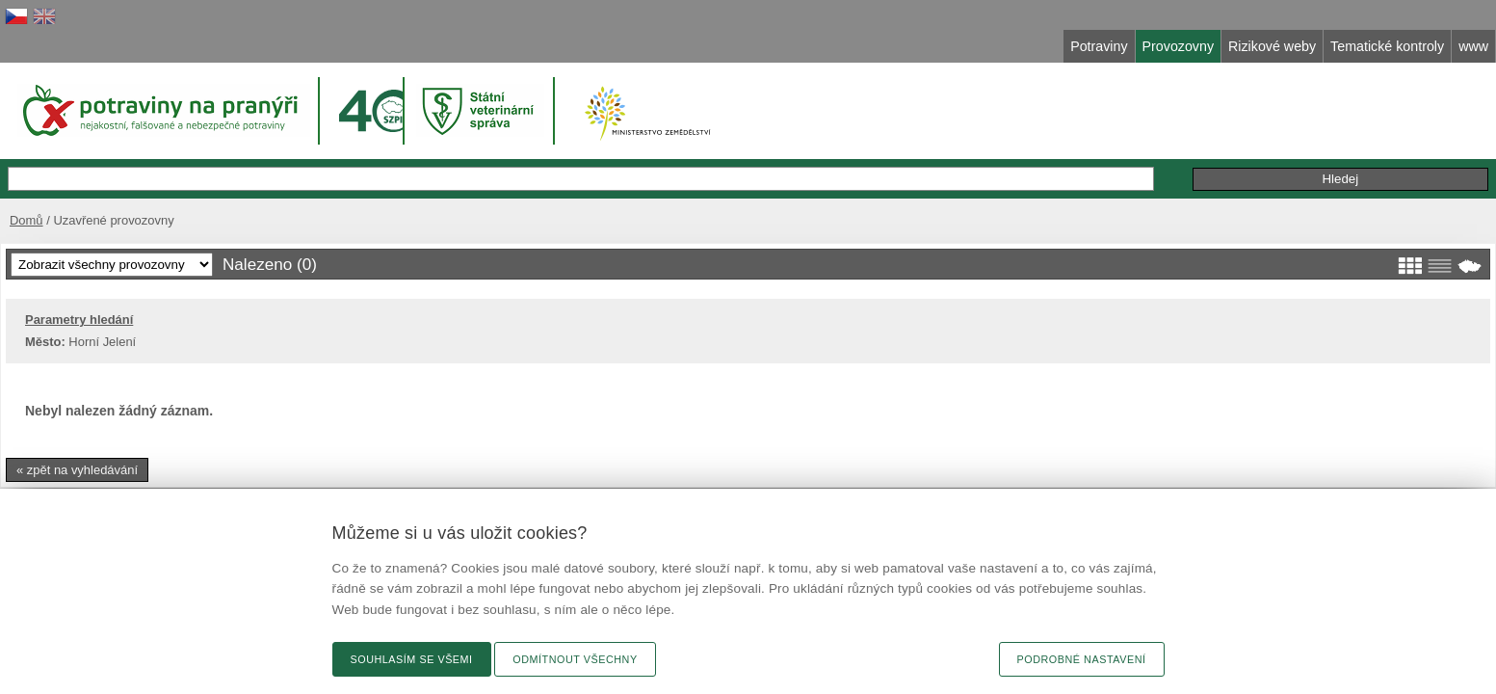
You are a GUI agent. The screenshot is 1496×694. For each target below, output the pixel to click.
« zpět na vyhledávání (363, 466)
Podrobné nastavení (1081, 659)
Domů (308, 200)
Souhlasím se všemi (412, 659)
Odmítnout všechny (574, 659)
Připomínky (1044, 158)
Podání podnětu (1150, 158)
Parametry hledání (365, 315)
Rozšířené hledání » (922, 157)
